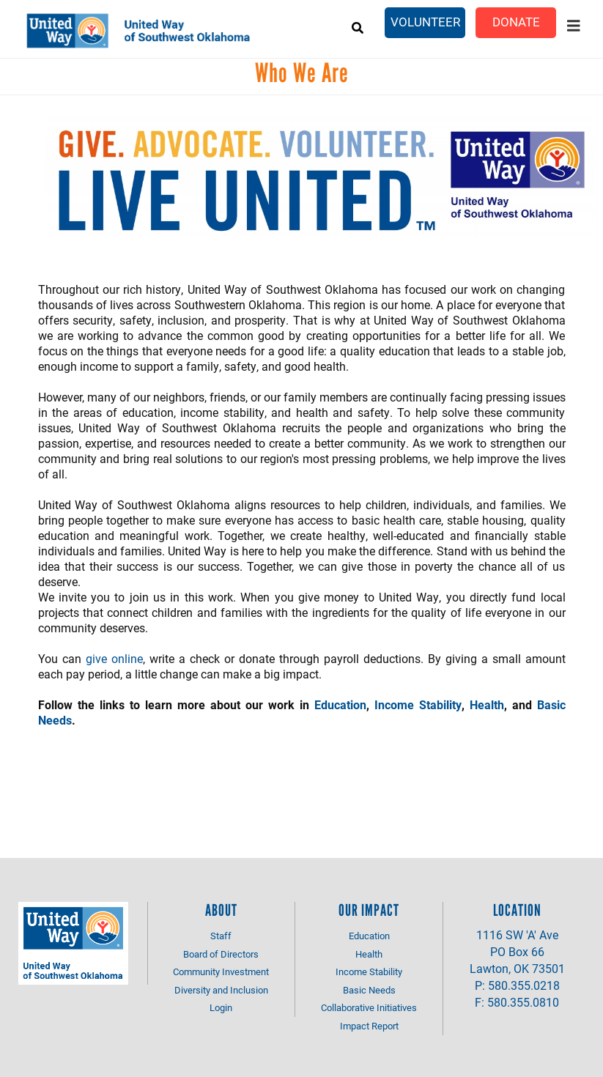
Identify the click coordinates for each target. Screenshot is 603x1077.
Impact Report (369, 1025)
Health (487, 704)
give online (114, 658)
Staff (221, 935)
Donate (516, 21)
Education (340, 704)
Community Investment (221, 971)
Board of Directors (221, 954)
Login (221, 1007)
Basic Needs (369, 989)
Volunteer (425, 21)
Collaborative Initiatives (369, 1007)
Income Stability (418, 704)
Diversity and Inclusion (221, 989)
